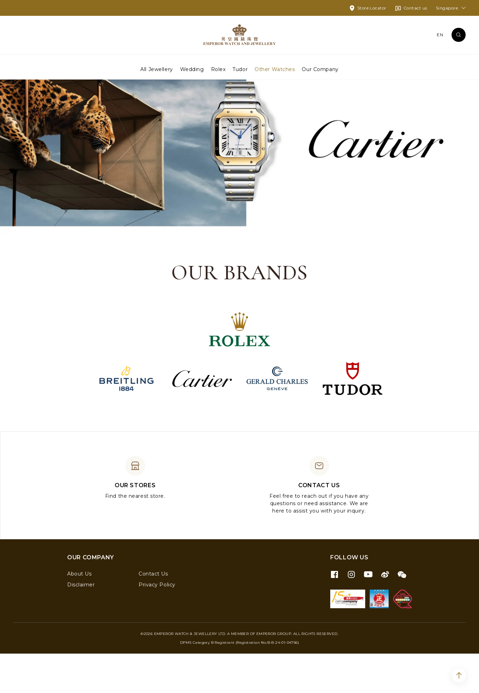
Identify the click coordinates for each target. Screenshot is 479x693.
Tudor (240, 69)
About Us (79, 613)
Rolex (218, 69)
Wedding (192, 69)
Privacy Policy (157, 624)
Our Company (320, 69)
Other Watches (275, 69)
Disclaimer (81, 624)
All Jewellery (156, 69)
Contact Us (153, 613)
